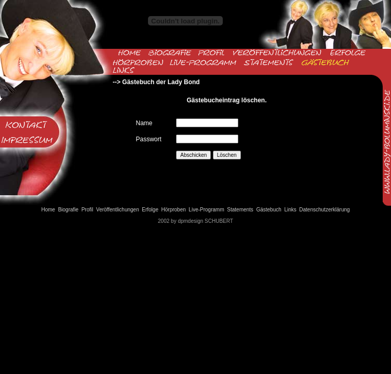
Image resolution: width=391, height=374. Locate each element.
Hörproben (173, 209)
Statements (240, 209)
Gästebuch (268, 209)
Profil (87, 209)
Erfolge (150, 209)
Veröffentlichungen (117, 209)
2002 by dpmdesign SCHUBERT (195, 221)
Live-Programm (206, 209)
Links (290, 209)
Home (48, 209)
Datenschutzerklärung (324, 209)
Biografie (68, 209)
